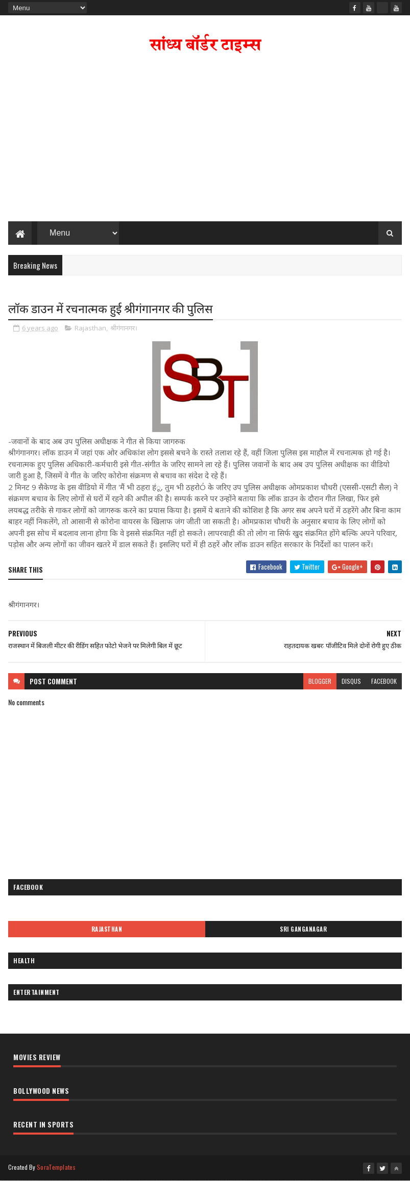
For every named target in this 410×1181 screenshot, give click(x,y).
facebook (384, 681)
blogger (319, 681)
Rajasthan (90, 327)
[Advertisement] (205, 139)
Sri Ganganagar (303, 929)
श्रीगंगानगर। (123, 327)
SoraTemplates (56, 1167)
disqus (351, 681)
